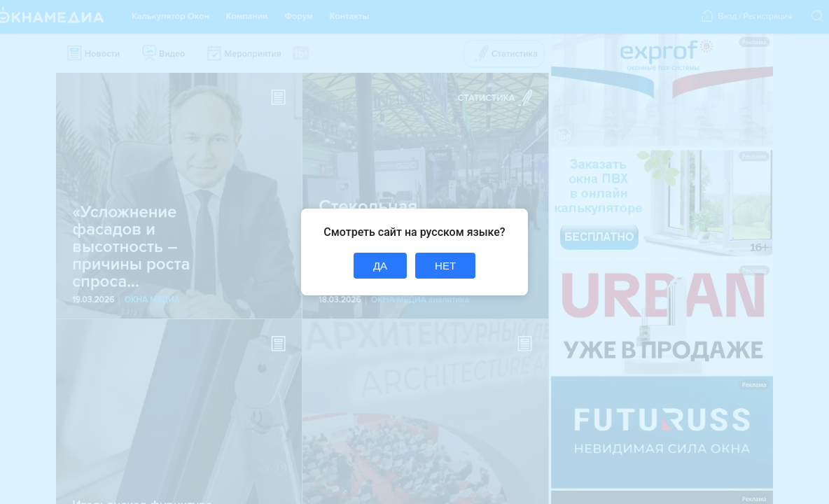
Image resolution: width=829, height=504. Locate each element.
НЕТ (445, 266)
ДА (380, 266)
